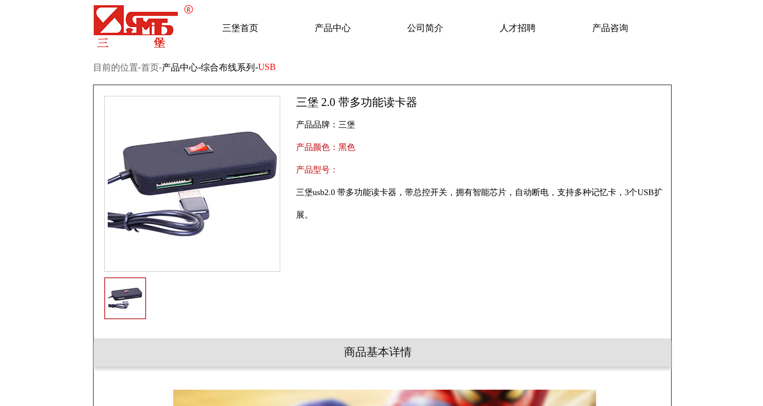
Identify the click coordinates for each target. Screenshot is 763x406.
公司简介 (425, 28)
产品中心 (333, 28)
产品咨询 (610, 28)
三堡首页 (240, 28)
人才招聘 (518, 28)
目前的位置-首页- (127, 67)
